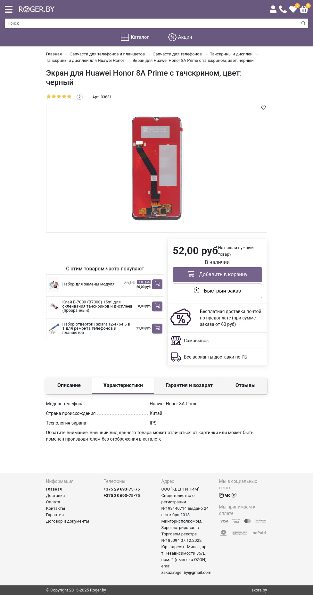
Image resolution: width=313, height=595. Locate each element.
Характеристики (123, 385)
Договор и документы (67, 521)
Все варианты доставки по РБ (215, 356)
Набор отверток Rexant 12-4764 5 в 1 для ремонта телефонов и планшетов (96, 328)
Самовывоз (196, 340)
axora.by (259, 590)
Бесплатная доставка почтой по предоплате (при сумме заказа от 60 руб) (230, 318)
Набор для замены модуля (88, 284)
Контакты (55, 508)
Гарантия (55, 514)
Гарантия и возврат (189, 385)
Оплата (53, 502)
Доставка (55, 495)
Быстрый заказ (217, 290)
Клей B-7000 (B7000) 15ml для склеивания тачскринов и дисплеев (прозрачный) (97, 306)
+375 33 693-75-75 (122, 495)
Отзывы (245, 385)
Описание (69, 385)
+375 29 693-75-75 (122, 489)
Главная (54, 489)
